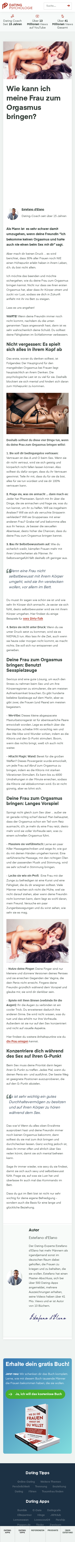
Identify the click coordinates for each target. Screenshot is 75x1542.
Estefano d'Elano (33, 209)
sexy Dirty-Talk (33, 618)
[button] (7, 1534)
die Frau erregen (17, 1041)
